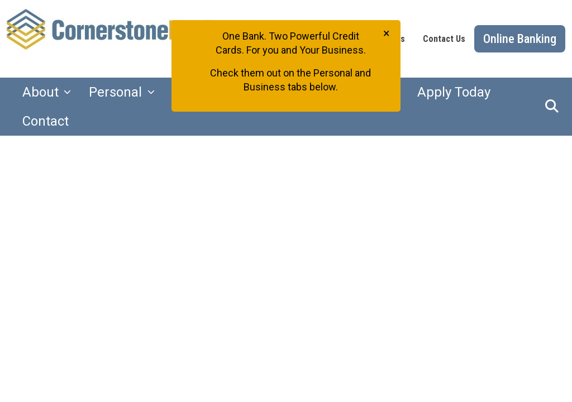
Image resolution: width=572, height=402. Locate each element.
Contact (45, 121)
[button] (552, 107)
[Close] (386, 33)
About (42, 92)
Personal (117, 92)
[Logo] (119, 39)
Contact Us (444, 39)
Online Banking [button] (519, 38)
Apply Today (453, 92)
